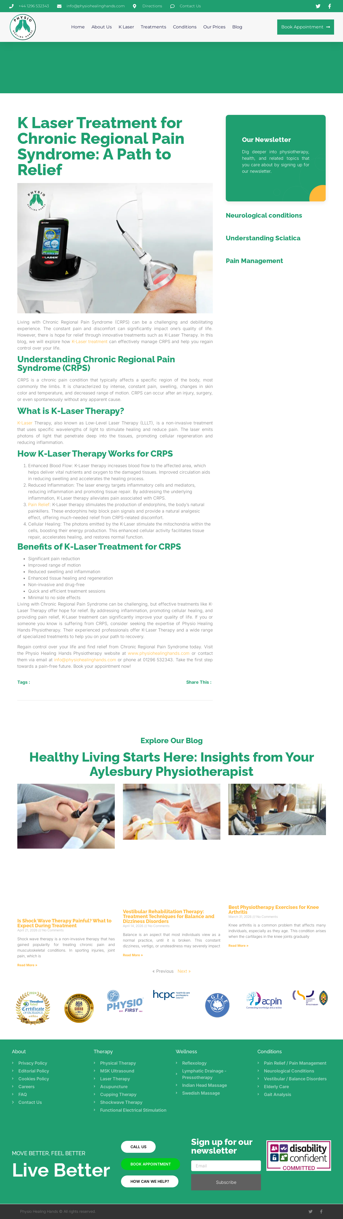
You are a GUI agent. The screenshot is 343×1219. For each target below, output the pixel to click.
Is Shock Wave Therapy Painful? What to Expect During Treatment (64, 923)
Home (78, 26)
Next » (184, 971)
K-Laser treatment (90, 341)
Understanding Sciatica (263, 238)
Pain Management (254, 261)
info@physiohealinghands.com (85, 659)
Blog (237, 26)
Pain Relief (39, 504)
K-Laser (24, 423)
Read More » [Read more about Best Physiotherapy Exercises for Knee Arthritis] (238, 946)
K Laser (126, 26)
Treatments (153, 26)
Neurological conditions (264, 215)
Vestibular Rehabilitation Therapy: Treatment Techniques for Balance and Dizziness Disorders (168, 916)
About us (102, 26)
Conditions (185, 26)
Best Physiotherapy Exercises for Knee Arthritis (273, 909)
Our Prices (214, 26)
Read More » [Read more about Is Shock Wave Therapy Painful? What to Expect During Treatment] (27, 965)
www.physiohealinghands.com (159, 653)
